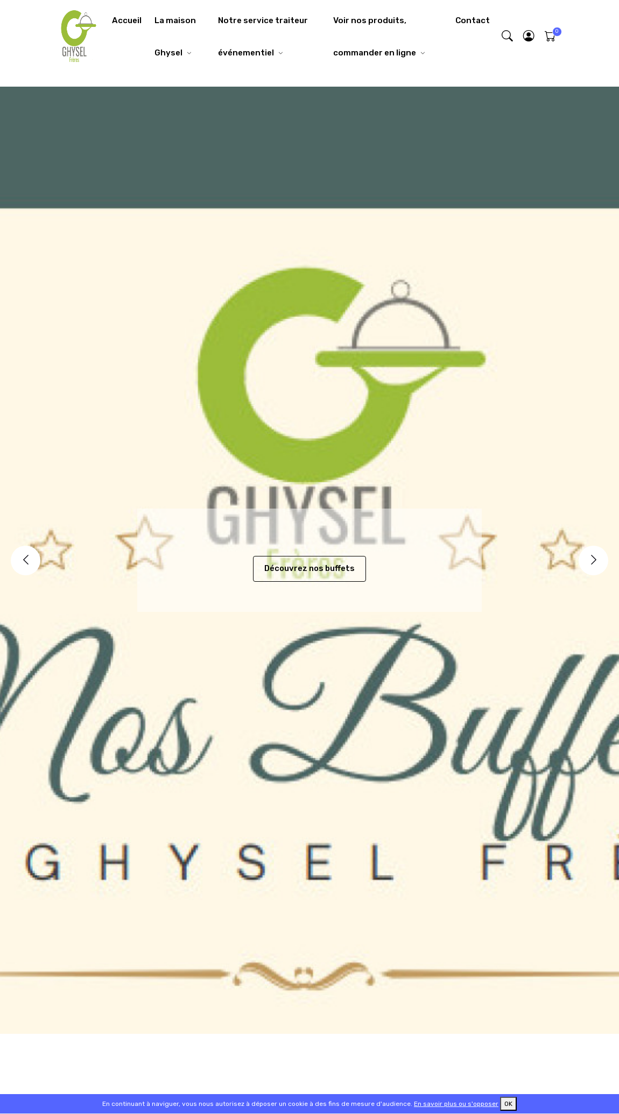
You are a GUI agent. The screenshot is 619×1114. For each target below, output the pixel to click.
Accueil (127, 20)
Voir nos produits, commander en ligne (374, 37)
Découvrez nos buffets (309, 568)
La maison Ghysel (175, 37)
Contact (472, 20)
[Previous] (25, 560)
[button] (529, 37)
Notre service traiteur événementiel (263, 37)
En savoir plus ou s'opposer (456, 1104)
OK (508, 1104)
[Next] (593, 560)
